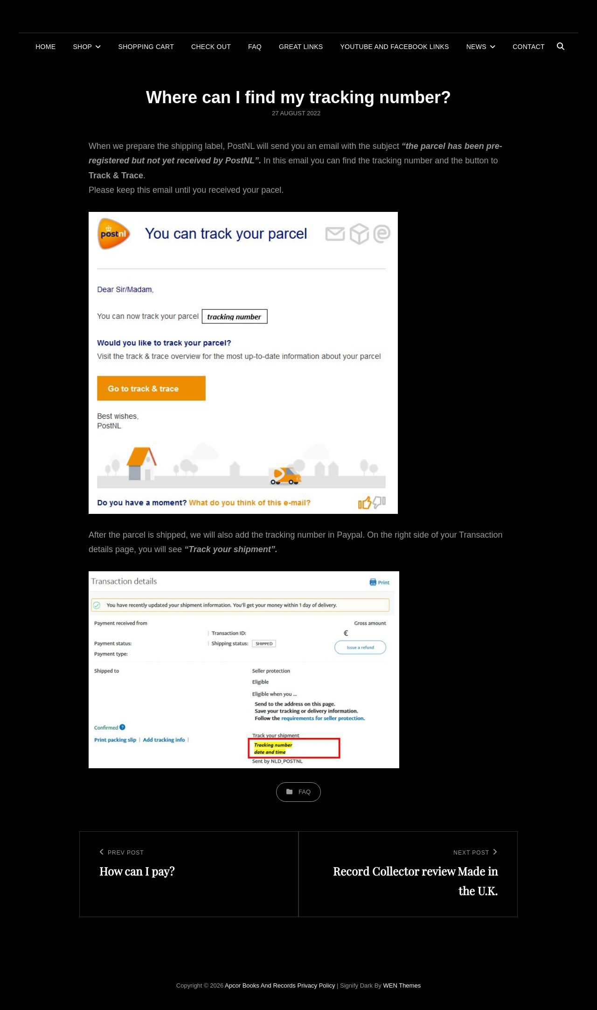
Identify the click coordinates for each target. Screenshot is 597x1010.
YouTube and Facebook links (394, 46)
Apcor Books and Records (260, 985)
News (476, 46)
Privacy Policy (316, 985)
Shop (82, 46)
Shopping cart (146, 46)
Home (45, 46)
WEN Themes (402, 985)
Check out (211, 46)
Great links (301, 46)
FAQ (255, 46)
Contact (529, 46)
